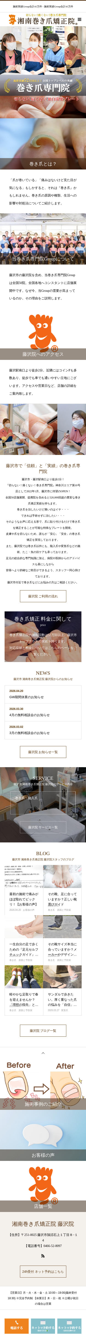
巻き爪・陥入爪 (26, 798)
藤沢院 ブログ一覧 (43, 1030)
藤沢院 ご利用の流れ (43, 596)
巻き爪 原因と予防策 (59, 910)
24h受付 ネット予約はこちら (43, 1271)
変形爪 (64, 1010)
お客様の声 (28, 910)
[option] (43, 72)
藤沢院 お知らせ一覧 (43, 752)
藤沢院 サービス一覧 (43, 827)
